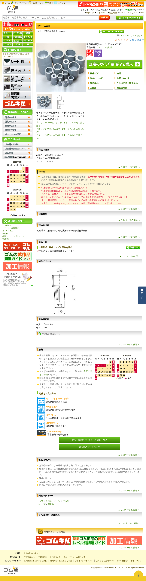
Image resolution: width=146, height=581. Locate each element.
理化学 (51, 504)
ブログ (49, 3)
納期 (119, 73)
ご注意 (93, 88)
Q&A (142, 13)
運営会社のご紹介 (31, 553)
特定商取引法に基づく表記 (61, 561)
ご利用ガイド (36, 3)
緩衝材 (5, 233)
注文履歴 (113, 13)
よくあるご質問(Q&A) (105, 561)
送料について (55, 557)
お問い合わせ (123, 78)
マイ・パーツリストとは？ (129, 35)
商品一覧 (94, 73)
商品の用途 (122, 88)
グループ (41, 504)
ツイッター (60, 3)
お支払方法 (42, 557)
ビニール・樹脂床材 (10, 228)
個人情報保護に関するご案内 (35, 561)
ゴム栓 (66, 501)
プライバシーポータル (84, 561)
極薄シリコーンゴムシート (13, 236)
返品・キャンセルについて (74, 557)
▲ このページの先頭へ (129, 167)
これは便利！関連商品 (127, 83)
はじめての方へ (19, 3)
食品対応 (6, 239)
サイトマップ (136, 561)
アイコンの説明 (104, 47)
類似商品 (94, 83)
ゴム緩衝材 (6, 225)
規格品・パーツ (53, 501)
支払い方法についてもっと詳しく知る (89, 440)
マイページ (101, 13)
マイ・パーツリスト (128, 13)
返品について (96, 78)
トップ (40, 501)
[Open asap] (138, 574)
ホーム (6, 3)
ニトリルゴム (7, 231)
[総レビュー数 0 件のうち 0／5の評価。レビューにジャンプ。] (129, 40)
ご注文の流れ (29, 557)
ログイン (90, 13)
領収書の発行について (89, 447)
